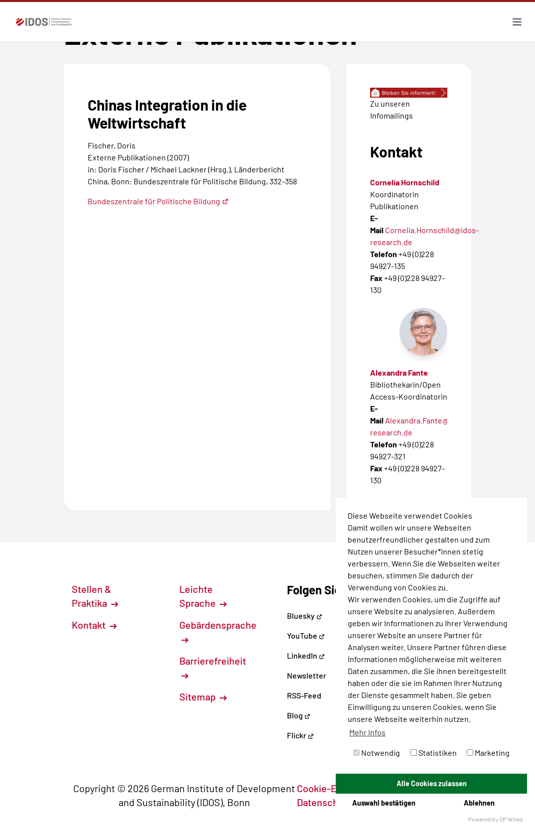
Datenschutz (330, 802)
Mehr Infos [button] (367, 732)
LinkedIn (306, 655)
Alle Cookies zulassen (432, 783)
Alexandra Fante (399, 372)
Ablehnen (479, 803)
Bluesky (304, 615)
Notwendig (376, 752)
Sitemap (203, 696)
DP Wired (511, 819)
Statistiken (433, 752)
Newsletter (306, 675)
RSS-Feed (304, 695)
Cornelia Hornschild (404, 182)
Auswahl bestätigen (383, 803)
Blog (298, 715)
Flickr (300, 735)
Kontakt (94, 625)
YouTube (306, 635)
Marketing (488, 752)
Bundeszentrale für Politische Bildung (158, 201)
